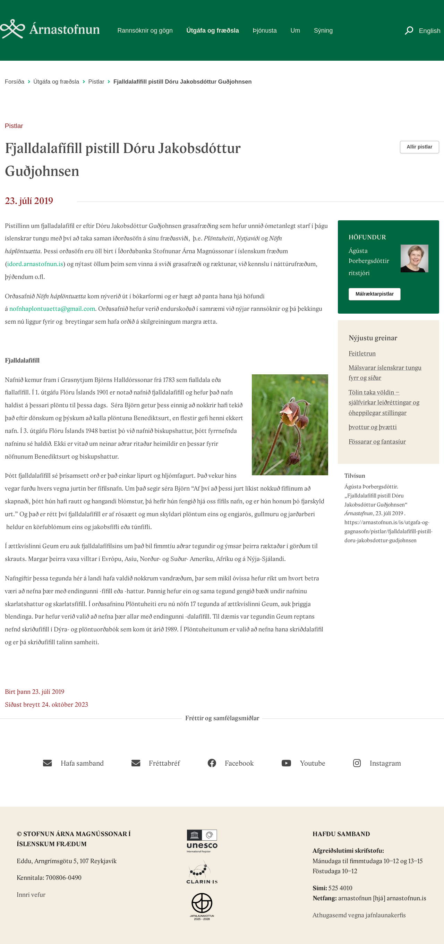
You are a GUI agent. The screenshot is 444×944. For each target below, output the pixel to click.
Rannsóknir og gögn (144, 30)
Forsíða (14, 81)
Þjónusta (265, 30)
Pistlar (96, 81)
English (430, 30)
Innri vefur (31, 895)
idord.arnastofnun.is (35, 264)
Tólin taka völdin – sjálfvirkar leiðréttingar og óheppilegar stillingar (384, 403)
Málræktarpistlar (375, 294)
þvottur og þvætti (373, 428)
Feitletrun (362, 354)
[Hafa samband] (73, 762)
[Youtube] (303, 762)
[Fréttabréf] (155, 762)
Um (295, 30)
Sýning (323, 30)
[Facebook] (230, 762)
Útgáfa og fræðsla (213, 30)
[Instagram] (377, 762)
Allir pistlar (420, 147)
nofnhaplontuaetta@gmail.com (52, 309)
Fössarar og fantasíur (377, 442)
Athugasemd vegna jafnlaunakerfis (359, 916)
